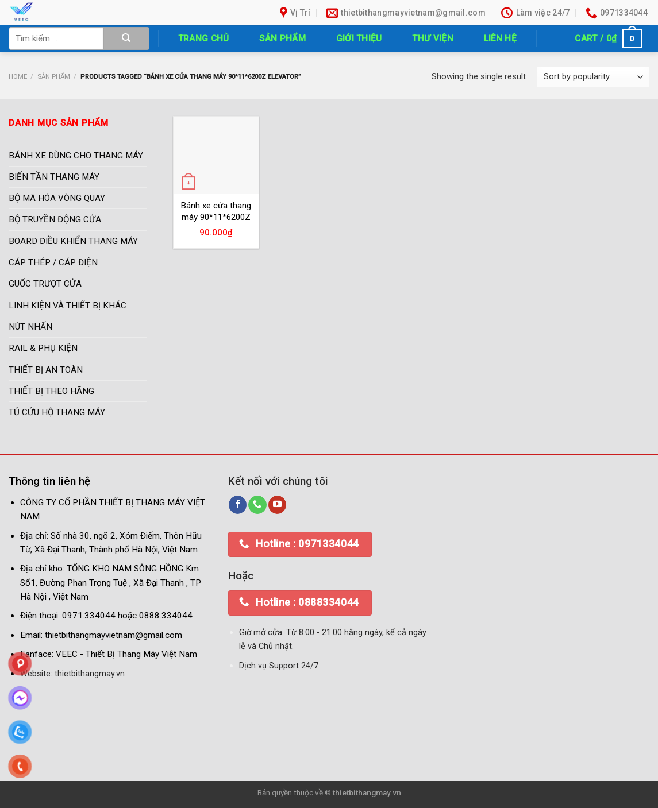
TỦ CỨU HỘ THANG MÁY (57, 413)
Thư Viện (432, 38)
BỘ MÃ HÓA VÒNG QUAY (57, 199)
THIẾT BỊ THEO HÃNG (51, 391)
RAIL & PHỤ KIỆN (43, 348)
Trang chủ (203, 38)
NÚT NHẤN (30, 327)
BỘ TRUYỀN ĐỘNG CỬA (55, 220)
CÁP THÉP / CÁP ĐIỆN (53, 263)
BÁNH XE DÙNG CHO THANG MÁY (76, 155)
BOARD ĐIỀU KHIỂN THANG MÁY (73, 241)
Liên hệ (500, 38)
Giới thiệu (359, 38)
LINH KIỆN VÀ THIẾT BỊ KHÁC (67, 305)
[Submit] (126, 38)
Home (18, 76)
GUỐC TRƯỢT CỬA (45, 284)
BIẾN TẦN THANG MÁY (54, 177)
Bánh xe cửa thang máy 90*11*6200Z (216, 211)
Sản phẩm (282, 38)
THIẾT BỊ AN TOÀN (46, 370)
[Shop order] (593, 77)
